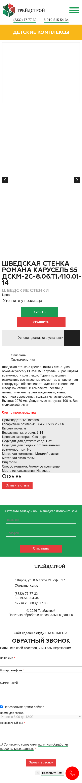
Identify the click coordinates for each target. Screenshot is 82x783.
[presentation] (30, 732)
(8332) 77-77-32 (25, 20)
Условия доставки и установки (40, 337)
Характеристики (23, 359)
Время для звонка (12, 713)
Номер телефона (11, 670)
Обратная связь (26, 585)
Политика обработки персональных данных (41, 615)
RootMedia (58, 633)
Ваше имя (6, 658)
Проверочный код (11, 722)
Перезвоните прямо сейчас (22, 707)
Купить (39, 312)
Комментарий (9, 682)
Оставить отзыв (17, 485)
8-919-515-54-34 (56, 20)
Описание (18, 355)
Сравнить (41, 322)
